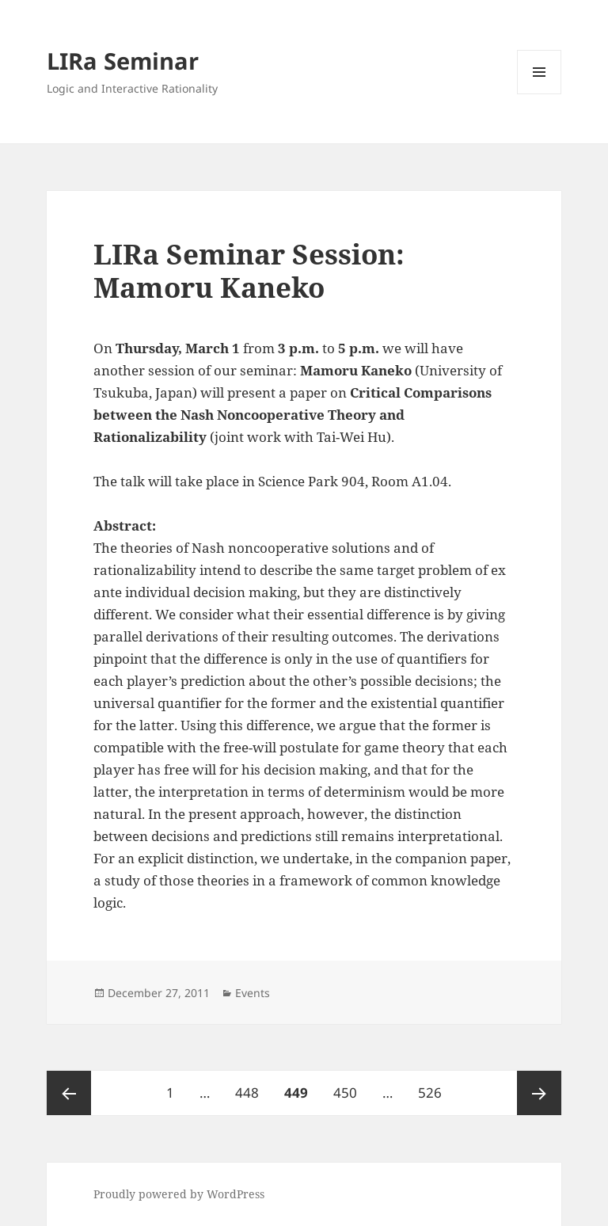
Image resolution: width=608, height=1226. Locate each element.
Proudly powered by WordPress (178, 1193)
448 (250, 1086)
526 (433, 1086)
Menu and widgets (539, 93)
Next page (539, 1093)
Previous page (69, 1093)
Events (252, 992)
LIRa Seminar (123, 60)
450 (348, 1086)
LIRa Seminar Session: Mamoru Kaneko (249, 270)
